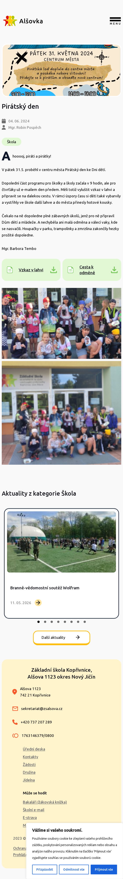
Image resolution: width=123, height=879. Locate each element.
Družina (29, 772)
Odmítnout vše (73, 869)
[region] (74, 851)
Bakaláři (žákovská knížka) (45, 802)
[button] (61, 323)
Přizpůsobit (44, 869)
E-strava (30, 817)
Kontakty (30, 757)
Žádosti (29, 764)
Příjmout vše (104, 869)
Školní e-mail (33, 810)
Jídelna (29, 780)
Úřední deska (34, 749)
